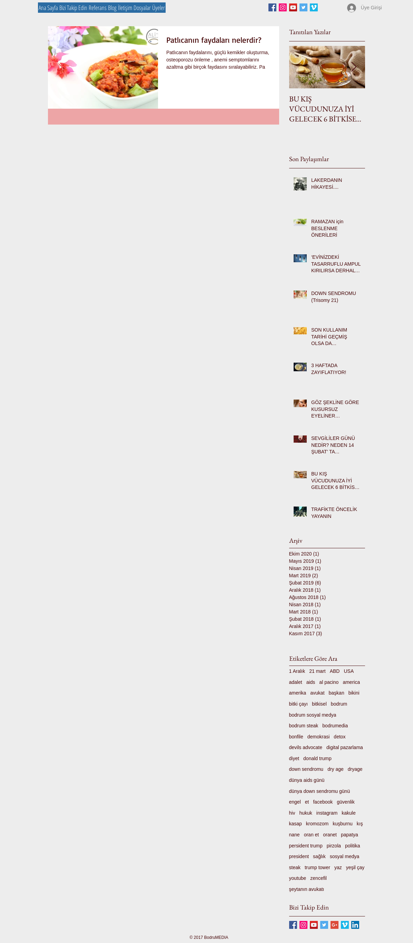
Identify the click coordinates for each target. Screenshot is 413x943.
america (351, 682)
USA (349, 671)
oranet (330, 834)
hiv (292, 813)
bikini (354, 693)
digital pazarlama (344, 747)
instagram (326, 813)
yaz (338, 867)
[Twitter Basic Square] (303, 7)
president (299, 856)
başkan (336, 693)
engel (295, 802)
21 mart (317, 671)
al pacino (328, 682)
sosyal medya (345, 856)
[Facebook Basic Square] (272, 7)
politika (352, 845)
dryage (355, 769)
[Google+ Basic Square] (334, 925)
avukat (317, 693)
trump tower (317, 867)
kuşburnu (343, 823)
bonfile (296, 736)
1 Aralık (297, 671)
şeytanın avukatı (306, 889)
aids (310, 682)
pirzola (334, 845)
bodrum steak (303, 725)
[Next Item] (354, 67)
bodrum (339, 704)
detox (339, 736)
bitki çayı (298, 704)
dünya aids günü (307, 780)
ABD (335, 671)
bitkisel (319, 704)
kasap (295, 823)
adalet (295, 682)
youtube (297, 878)
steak (295, 867)
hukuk (305, 813)
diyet (294, 758)
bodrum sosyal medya (312, 715)
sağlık (319, 856)
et (307, 802)
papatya (349, 834)
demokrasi (318, 736)
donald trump (317, 758)
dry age (335, 769)
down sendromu (306, 769)
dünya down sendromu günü (319, 791)
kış (360, 823)
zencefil (318, 878)
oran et (311, 834)
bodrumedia (335, 725)
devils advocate (306, 747)
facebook (323, 802)
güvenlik (345, 802)
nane (294, 834)
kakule (348, 813)
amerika (297, 693)
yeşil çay (355, 867)
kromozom (317, 823)
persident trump (306, 845)
